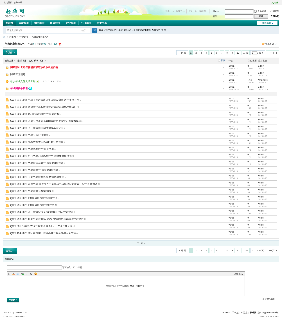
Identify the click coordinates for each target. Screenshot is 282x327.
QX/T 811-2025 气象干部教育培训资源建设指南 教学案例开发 (44, 99)
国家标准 (24, 23)
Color (13, 274)
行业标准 (86, 23)
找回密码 (274, 11)
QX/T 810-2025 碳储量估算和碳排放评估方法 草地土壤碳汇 (43, 106)
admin (231, 66)
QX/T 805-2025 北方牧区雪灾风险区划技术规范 (36, 141)
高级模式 (238, 273)
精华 (36, 60)
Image (17, 274)
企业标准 (71, 23)
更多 (42, 60)
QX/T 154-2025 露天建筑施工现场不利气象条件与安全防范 (43, 233)
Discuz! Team (19, 316)
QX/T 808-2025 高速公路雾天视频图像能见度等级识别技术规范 (45, 120)
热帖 (31, 60)
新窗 (223, 60)
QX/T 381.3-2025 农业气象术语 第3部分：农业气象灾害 (41, 226)
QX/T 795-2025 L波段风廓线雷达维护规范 (33, 205)
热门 (25, 60)
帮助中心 (102, 23)
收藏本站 (18, 2)
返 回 (183, 53)
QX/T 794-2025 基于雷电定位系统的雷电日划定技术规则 (41, 212)
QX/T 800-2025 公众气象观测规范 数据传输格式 (37, 177)
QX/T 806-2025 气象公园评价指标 (29, 134)
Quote (26, 274)
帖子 (84, 30)
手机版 (235, 312)
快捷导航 (266, 23)
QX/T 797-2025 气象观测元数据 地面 (30, 191)
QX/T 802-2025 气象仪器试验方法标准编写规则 (36, 163)
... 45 (245, 53)
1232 (249, 80)
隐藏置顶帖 (223, 67)
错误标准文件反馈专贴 (22, 81)
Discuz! (18, 312)
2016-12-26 (263, 89)
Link (22, 274)
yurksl (231, 98)
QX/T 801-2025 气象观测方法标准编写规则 (34, 170)
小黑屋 (244, 312)
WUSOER (263, 80)
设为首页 (8, 2)
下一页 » (141, 243)
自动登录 (260, 11)
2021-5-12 (262, 68)
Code (31, 274)
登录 (132, 286)
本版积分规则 (268, 299)
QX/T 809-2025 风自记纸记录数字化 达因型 (34, 113)
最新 (19, 60)
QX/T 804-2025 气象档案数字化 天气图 (32, 148)
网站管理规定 (17, 74)
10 (238, 53)
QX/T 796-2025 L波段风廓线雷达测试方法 (33, 198)
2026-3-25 (262, 101)
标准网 (9, 23)
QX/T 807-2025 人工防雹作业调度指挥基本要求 (36, 127)
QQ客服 (275, 2)
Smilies (35, 274)
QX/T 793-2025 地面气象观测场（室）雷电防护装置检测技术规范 (47, 219)
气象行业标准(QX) (40, 37)
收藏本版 (271, 43)
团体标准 (55, 23)
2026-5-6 (262, 82)
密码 (215, 16)
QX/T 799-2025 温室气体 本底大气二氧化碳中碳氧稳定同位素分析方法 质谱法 (54, 184)
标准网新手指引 (19, 88)
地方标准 (39, 23)
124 (59, 81)
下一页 (271, 53)
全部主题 (9, 60)
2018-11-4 (262, 75)
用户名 (216, 11)
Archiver (226, 312)
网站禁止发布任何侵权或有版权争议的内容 (34, 67)
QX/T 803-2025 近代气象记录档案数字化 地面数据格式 (41, 156)
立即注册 (274, 16)
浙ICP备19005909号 (268, 312)
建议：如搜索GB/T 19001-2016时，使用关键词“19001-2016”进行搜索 (132, 30)
